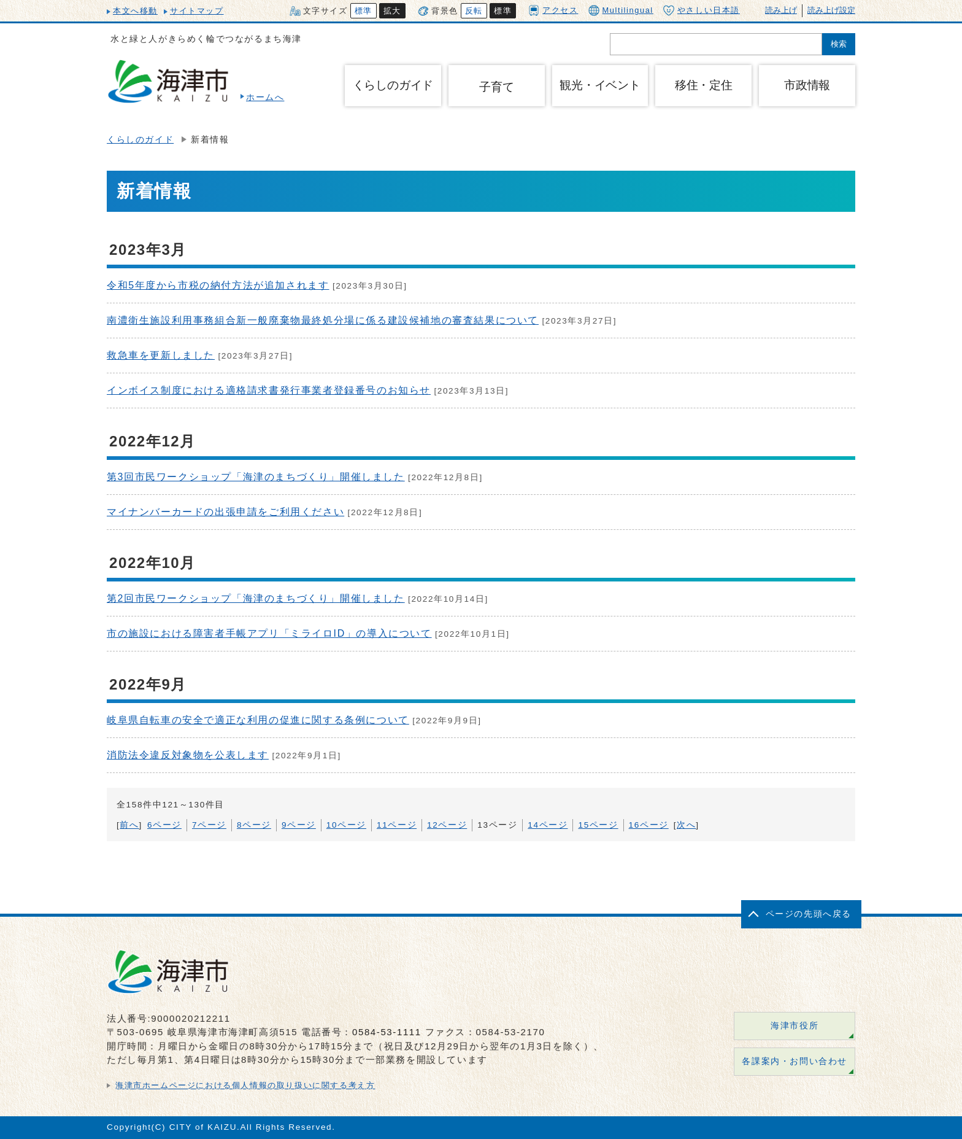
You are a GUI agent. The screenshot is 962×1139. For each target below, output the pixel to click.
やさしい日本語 (701, 10)
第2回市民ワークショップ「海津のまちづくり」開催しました (256, 598)
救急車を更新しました (161, 355)
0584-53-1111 (386, 1032)
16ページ (649, 825)
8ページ (254, 825)
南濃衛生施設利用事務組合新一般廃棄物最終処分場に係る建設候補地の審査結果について (323, 320)
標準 (363, 10)
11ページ (397, 825)
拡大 (392, 10)
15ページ (598, 825)
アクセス (553, 10)
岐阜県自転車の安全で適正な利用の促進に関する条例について (258, 720)
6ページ (164, 825)
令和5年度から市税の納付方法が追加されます (218, 285)
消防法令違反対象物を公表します (188, 755)
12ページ (447, 825)
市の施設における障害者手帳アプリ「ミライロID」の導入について (269, 633)
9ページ (299, 825)
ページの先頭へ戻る (809, 914)
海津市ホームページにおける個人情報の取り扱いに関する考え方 (245, 1085)
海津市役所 (794, 1025)
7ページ (209, 825)
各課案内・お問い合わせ (794, 1061)
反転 (474, 10)
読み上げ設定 (831, 10)
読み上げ (781, 10)
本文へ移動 (135, 10)
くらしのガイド (140, 139)
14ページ (548, 825)
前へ (129, 825)
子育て (496, 86)
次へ (686, 825)
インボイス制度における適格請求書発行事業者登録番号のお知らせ (269, 390)
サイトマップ (197, 10)
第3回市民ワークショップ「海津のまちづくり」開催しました (256, 477)
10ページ (346, 825)
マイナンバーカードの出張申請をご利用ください (225, 512)
